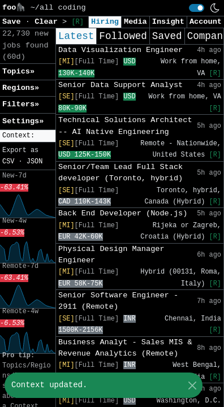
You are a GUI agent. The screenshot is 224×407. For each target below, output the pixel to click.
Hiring (105, 22)
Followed (123, 36)
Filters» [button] (20, 104)
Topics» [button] (18, 71)
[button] (27, 136)
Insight (168, 22)
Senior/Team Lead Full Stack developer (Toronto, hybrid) (120, 173)
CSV (8, 162)
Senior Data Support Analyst (120, 85)
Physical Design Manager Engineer (111, 255)
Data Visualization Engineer (120, 50)
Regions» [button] (20, 88)
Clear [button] (48, 22)
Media (135, 22)
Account (205, 22)
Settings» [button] (23, 121)
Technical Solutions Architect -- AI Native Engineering (125, 126)
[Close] (192, 385)
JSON (35, 162)
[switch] (196, 8)
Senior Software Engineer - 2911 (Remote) (118, 301)
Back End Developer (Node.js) (122, 213)
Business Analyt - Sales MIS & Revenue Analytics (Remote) (125, 348)
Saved (167, 36)
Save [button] (13, 22)
